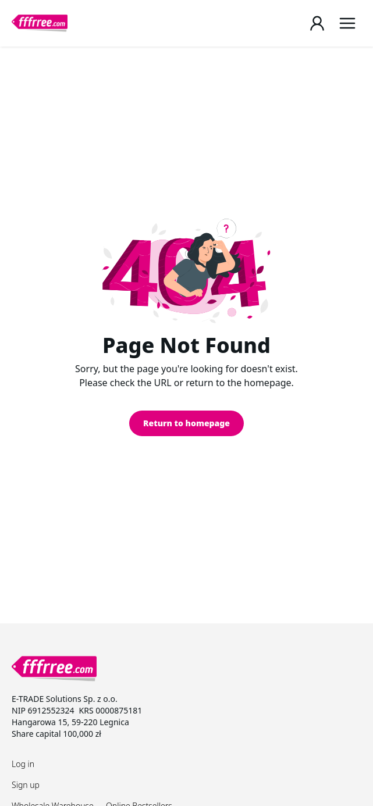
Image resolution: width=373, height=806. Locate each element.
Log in (23, 763)
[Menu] (347, 23)
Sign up (26, 784)
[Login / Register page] (317, 23)
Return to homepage (186, 423)
